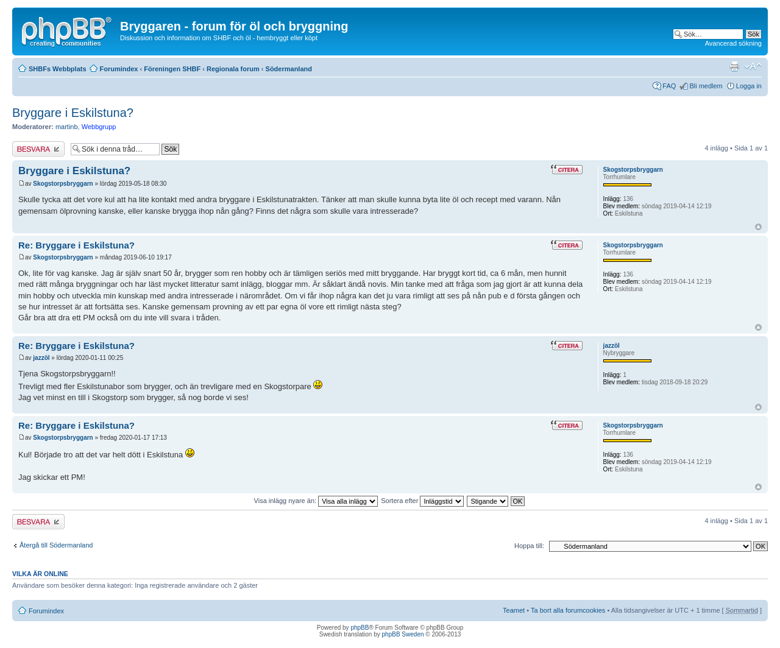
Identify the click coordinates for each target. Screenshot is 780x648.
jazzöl (41, 357)
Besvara (38, 149)
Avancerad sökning (733, 43)
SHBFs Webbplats (58, 68)
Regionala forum (233, 68)
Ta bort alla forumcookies (568, 610)
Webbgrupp (99, 126)
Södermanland (289, 68)
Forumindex (119, 68)
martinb (66, 126)
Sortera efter (422, 500)
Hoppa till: (529, 545)
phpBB (359, 627)
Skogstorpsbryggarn (63, 183)
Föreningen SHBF (172, 68)
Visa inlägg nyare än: (316, 500)
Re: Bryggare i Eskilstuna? (76, 245)
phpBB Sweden (403, 634)
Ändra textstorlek (753, 66)
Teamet (514, 610)
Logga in (749, 86)
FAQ (669, 86)
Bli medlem (705, 86)
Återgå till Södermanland (56, 545)
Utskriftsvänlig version (734, 66)
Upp (758, 227)
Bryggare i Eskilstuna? (72, 112)
